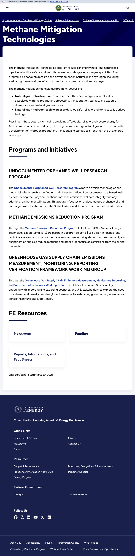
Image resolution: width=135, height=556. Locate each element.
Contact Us (74, 443)
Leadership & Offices (25, 438)
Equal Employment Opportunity (100, 549)
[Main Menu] (7, 8)
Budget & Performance (26, 466)
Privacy (49, 542)
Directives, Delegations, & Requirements (90, 466)
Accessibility (33, 542)
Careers (18, 449)
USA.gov (18, 494)
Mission (72, 438)
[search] (128, 8)
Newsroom (20, 443)
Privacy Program (22, 477)
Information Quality (68, 542)
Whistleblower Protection (64, 549)
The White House (78, 494)
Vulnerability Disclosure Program (27, 549)
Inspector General (78, 471)
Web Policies (91, 542)
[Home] (67, 10)
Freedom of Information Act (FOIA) (33, 471)
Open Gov (15, 542)
